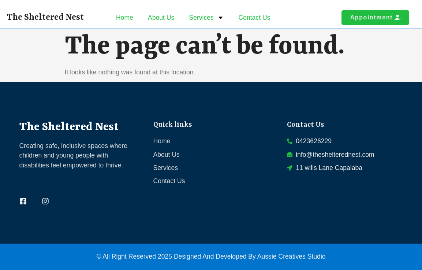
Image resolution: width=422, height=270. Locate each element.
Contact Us (254, 17)
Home (124, 17)
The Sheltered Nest (45, 17)
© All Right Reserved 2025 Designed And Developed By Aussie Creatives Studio (210, 256)
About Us (161, 17)
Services (206, 18)
